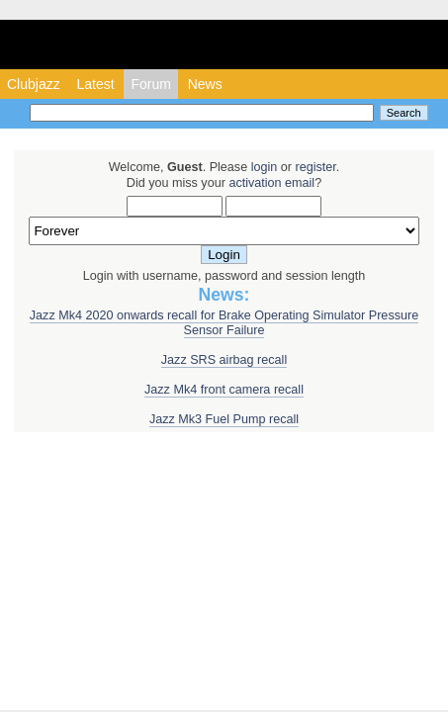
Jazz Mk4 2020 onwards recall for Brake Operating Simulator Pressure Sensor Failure (224, 323)
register (315, 167)
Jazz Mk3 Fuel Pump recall (224, 419)
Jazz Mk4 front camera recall (224, 390)
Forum (150, 84)
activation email (271, 183)
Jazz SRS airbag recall (224, 360)
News (205, 84)
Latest (95, 84)
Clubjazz (33, 84)
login (264, 167)
